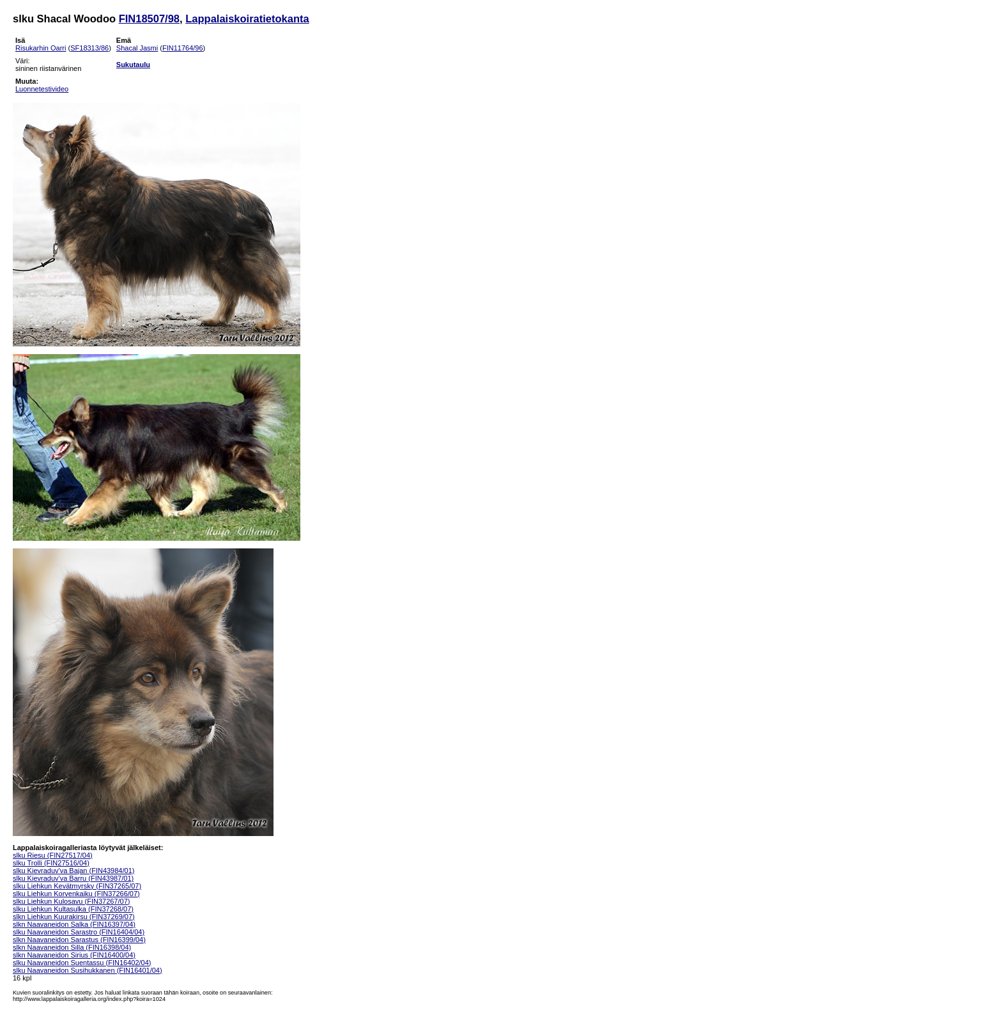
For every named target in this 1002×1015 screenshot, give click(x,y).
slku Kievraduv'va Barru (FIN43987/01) (73, 878)
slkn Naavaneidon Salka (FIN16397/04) (74, 924)
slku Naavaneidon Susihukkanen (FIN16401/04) (87, 970)
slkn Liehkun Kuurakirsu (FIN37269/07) (74, 916)
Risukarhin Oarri (40, 48)
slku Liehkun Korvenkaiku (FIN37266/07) (76, 893)
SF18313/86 (89, 48)
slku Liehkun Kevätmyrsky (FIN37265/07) (77, 886)
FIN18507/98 (149, 18)
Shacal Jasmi (137, 48)
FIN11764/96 (182, 48)
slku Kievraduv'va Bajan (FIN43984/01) (73, 870)
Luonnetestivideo (41, 89)
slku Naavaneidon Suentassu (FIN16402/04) (82, 962)
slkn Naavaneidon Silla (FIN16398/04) (72, 947)
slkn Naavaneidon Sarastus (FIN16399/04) (79, 939)
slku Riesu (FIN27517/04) (53, 855)
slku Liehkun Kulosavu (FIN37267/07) (71, 901)
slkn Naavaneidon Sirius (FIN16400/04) (74, 955)
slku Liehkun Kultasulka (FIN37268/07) (73, 909)
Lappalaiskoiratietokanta (247, 18)
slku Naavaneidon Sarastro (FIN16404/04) (78, 932)
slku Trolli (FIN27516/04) (51, 863)
